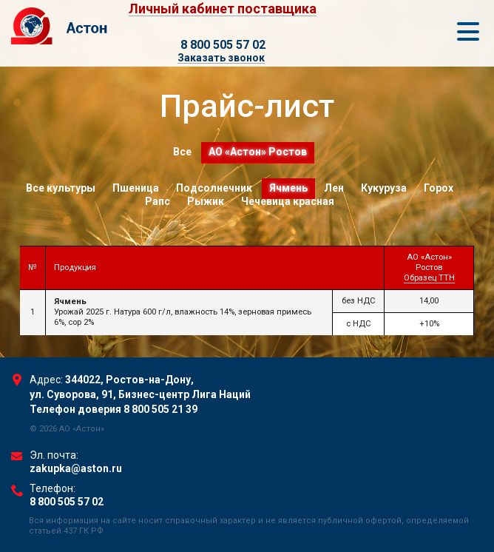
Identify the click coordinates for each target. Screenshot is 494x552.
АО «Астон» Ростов (258, 152)
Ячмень (288, 188)
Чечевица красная (287, 201)
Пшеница (135, 188)
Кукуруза (384, 188)
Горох (439, 188)
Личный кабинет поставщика (223, 9)
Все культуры (60, 188)
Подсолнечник (214, 188)
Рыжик (205, 201)
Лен (335, 188)
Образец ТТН (429, 278)
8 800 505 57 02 (222, 45)
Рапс (157, 201)
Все (182, 152)
